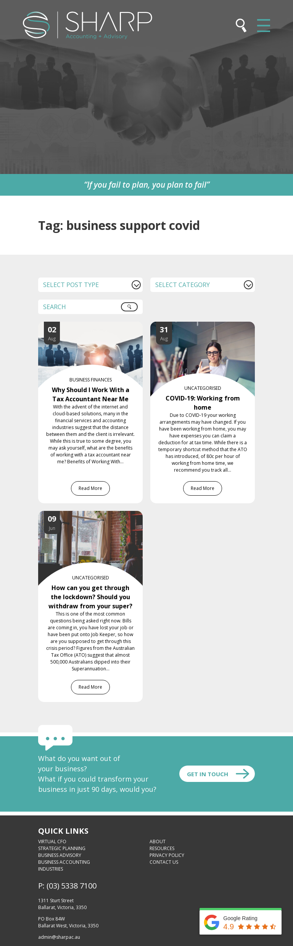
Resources (162, 848)
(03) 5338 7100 (72, 886)
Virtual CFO (52, 841)
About (158, 841)
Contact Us (164, 862)
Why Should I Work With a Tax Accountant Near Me (90, 394)
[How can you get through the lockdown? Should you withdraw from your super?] (98, 515)
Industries (50, 869)
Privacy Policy (167, 855)
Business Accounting (64, 862)
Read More (90, 488)
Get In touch (207, 774)
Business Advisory (59, 855)
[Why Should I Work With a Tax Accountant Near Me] (98, 326)
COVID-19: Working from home (203, 403)
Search (133, 309)
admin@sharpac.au (59, 937)
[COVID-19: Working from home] (210, 326)
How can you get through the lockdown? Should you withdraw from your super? (90, 597)
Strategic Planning (61, 848)
